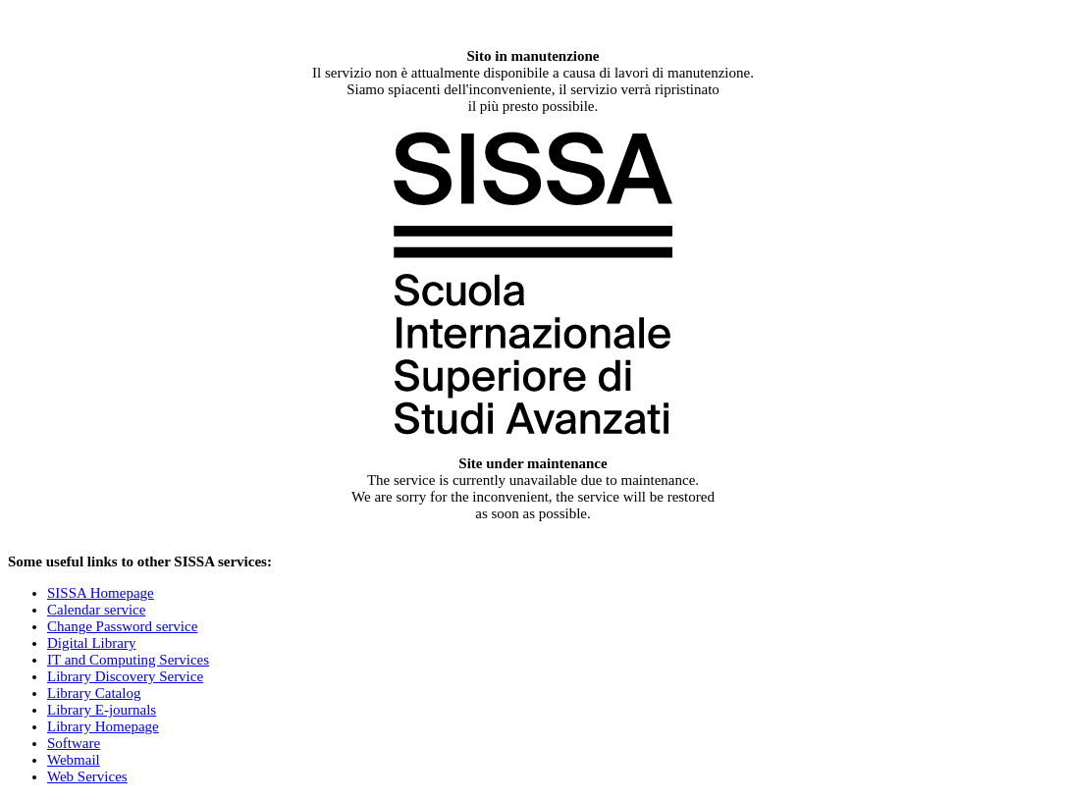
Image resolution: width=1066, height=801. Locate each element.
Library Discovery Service (125, 676)
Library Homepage (103, 726)
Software (73, 743)
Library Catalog (93, 693)
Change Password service (122, 626)
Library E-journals (101, 710)
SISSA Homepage (100, 593)
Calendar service (96, 609)
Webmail (73, 760)
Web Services (87, 776)
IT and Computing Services (128, 660)
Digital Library (91, 643)
